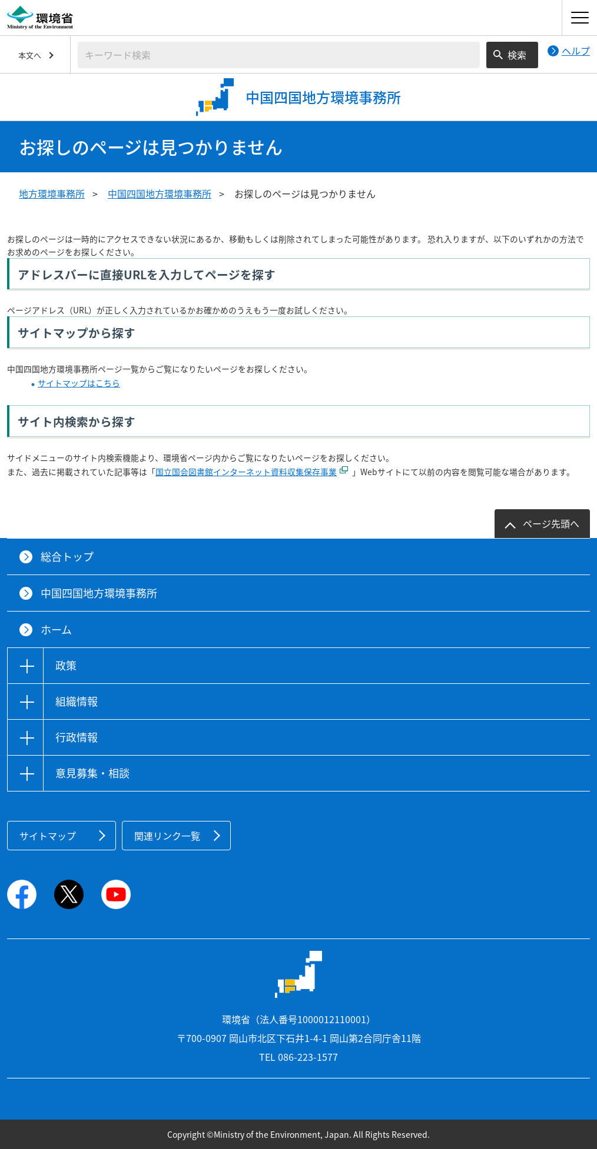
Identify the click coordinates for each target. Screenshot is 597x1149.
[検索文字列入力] (279, 55)
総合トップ (67, 557)
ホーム (56, 629)
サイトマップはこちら (79, 383)
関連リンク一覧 (167, 836)
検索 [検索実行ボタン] (517, 55)
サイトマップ (47, 836)
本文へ (29, 55)
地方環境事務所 (52, 193)
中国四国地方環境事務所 (159, 193)
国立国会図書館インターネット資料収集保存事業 (246, 471)
